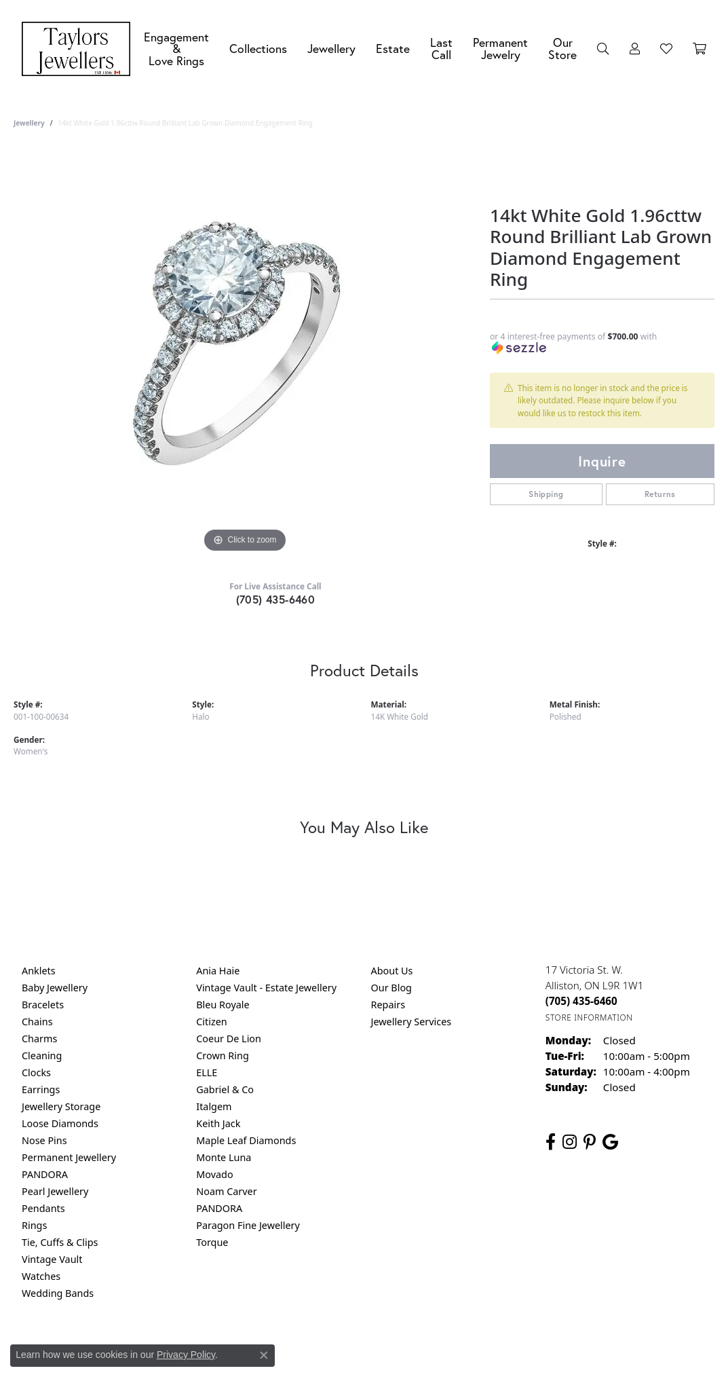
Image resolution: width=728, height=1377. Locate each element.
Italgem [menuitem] (213, 1106)
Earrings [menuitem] (41, 1089)
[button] (603, 49)
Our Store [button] (562, 48)
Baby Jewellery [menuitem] (55, 987)
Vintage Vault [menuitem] (52, 1259)
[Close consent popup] (264, 1355)
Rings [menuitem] (34, 1225)
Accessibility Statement (478, 1348)
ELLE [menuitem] (206, 1072)
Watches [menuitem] (41, 1276)
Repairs (388, 1004)
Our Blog (391, 987)
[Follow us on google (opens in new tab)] (610, 1142)
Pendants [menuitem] (43, 1208)
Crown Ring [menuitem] (222, 1055)
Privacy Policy (297, 1348)
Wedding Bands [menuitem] (58, 1293)
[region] (244, 352)
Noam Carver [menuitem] (226, 1191)
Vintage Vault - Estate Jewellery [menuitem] (266, 987)
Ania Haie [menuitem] (218, 970)
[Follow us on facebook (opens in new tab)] (550, 1142)
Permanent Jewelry (500, 48)
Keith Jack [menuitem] (218, 1123)
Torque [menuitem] (212, 1242)
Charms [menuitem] (39, 1038)
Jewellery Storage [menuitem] (61, 1106)
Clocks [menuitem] (36, 1072)
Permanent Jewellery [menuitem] (69, 1157)
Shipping (546, 494)
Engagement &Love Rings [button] (176, 49)
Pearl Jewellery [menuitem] (55, 1191)
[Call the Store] (581, 1001)
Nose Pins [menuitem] (44, 1140)
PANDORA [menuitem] (45, 1174)
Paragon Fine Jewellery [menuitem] (248, 1225)
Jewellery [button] (331, 48)
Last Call (441, 48)
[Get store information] (589, 1017)
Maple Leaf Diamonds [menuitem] (246, 1140)
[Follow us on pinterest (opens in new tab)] (589, 1142)
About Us (392, 970)
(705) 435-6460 (275, 599)
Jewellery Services (411, 1021)
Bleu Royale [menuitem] (222, 1004)
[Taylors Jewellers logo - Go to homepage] (79, 49)
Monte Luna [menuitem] (223, 1157)
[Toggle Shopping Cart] (699, 49)
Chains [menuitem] (37, 1021)
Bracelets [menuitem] (43, 1004)
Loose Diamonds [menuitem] (60, 1123)
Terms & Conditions (378, 1348)
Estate (393, 48)
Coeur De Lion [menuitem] (228, 1038)
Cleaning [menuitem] (42, 1055)
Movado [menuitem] (214, 1174)
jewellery (29, 123)
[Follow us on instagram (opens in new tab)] (569, 1142)
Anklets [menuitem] (39, 970)
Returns (660, 494)
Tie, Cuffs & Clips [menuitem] (60, 1242)
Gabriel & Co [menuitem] (225, 1089)
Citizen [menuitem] (211, 1021)
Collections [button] (258, 48)
